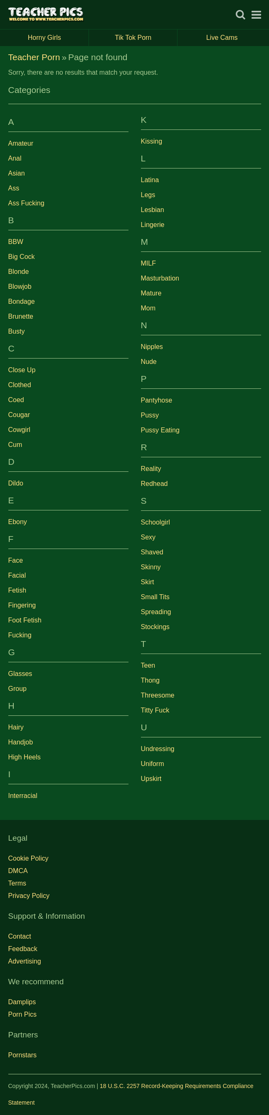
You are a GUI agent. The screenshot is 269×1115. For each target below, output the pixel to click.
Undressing (158, 748)
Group (17, 688)
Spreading (156, 611)
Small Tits (155, 596)
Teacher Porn (34, 57)
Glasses (20, 673)
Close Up (22, 369)
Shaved (152, 552)
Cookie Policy (28, 858)
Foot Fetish (25, 620)
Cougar (19, 414)
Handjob (20, 742)
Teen (148, 665)
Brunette (20, 316)
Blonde (18, 271)
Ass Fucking (26, 203)
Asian (16, 173)
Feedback (22, 948)
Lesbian (152, 209)
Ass (14, 188)
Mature (151, 293)
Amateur (20, 143)
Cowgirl (19, 429)
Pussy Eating (160, 430)
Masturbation (160, 278)
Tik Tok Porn (146, 37)
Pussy (150, 415)
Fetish (17, 590)
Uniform (152, 763)
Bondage (21, 301)
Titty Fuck (155, 710)
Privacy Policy (29, 895)
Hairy (16, 727)
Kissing (152, 141)
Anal (15, 158)
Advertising (24, 961)
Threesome (158, 695)
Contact (19, 936)
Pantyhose (157, 400)
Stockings (155, 626)
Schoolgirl (155, 522)
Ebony (17, 521)
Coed (16, 399)
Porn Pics (22, 1014)
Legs (148, 194)
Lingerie (153, 224)
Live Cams (222, 37)
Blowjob (20, 286)
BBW (15, 241)
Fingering (22, 605)
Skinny (151, 567)
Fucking (20, 635)
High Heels (24, 757)
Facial (17, 575)
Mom (148, 308)
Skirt (147, 582)
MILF (148, 263)
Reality (151, 468)
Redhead (154, 483)
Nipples (152, 346)
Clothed (19, 384)
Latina (150, 179)
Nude (149, 361)
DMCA (18, 870)
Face (15, 560)
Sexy (148, 537)
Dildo (15, 483)
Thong (150, 680)
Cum (15, 444)
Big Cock (21, 256)
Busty (16, 331)
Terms (17, 883)
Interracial (22, 795)
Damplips (22, 1001)
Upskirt (151, 778)
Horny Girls (58, 37)
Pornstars (22, 1055)
